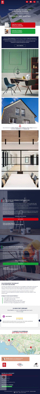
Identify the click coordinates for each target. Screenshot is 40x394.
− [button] (1, 342)
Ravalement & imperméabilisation (8, 382)
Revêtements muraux (6, 378)
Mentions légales (33, 391)
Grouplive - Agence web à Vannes (20, 392)
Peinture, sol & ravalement (8, 373)
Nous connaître (20, 45)
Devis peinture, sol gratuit (7, 374)
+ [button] (1, 340)
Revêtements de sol (5, 380)
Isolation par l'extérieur (7, 384)
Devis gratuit (20, 219)
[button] (0, 321)
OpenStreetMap (35, 354)
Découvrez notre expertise (20, 216)
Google (22, 311)
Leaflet (31, 354)
